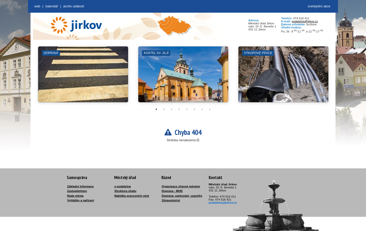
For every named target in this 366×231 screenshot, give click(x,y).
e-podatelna (122, 186)
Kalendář (51, 6)
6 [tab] (194, 109)
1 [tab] (156, 109)
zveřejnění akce (319, 6)
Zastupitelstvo (77, 190)
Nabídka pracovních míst (131, 195)
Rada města (75, 195)
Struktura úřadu (125, 190)
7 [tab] (202, 109)
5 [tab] (186, 109)
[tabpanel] (83, 76)
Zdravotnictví (171, 200)
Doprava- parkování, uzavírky (182, 195)
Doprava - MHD (172, 190)
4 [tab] (179, 109)
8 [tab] (209, 109)
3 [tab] (171, 109)
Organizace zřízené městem (181, 186)
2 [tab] (163, 109)
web (37, 6)
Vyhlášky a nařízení (80, 200)
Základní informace (80, 186)
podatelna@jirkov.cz (305, 21)
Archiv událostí (73, 6)
